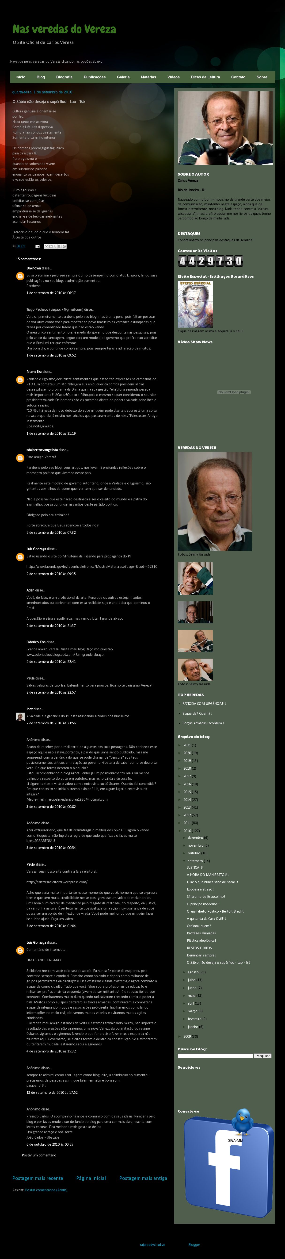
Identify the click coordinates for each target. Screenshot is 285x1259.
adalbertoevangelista (42, 450)
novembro (196, 846)
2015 (187, 792)
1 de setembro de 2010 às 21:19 (51, 434)
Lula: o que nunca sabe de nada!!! (212, 882)
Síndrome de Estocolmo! (206, 897)
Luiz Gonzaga (36, 549)
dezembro (196, 838)
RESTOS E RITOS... (200, 948)
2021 (187, 745)
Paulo (31, 865)
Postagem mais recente (37, 1178)
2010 (187, 831)
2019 (187, 761)
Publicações (95, 77)
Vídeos (173, 77)
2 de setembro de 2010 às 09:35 (51, 574)
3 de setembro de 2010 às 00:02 (51, 807)
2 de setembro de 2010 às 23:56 (51, 723)
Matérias (148, 77)
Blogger (194, 1245)
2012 (187, 815)
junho (193, 988)
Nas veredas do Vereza (64, 29)
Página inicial (91, 1178)
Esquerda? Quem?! (197, 714)
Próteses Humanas (201, 933)
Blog (41, 77)
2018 (187, 769)
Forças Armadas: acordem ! (203, 723)
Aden (30, 590)
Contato (238, 77)
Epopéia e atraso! (200, 889)
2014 (187, 800)
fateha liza (34, 372)
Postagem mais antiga (143, 1178)
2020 (187, 753)
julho (192, 980)
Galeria (123, 77)
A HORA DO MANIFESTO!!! (208, 875)
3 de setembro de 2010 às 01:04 (51, 926)
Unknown (34, 268)
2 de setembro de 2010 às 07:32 (51, 533)
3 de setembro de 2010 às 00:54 (51, 848)
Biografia (64, 77)
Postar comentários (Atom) (46, 1190)
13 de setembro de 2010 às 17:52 (52, 1093)
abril (191, 1004)
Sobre (262, 77)
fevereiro (195, 1019)
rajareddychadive (152, 1245)
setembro (196, 861)
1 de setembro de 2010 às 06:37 (51, 293)
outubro (194, 853)
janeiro (193, 1027)
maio (192, 996)
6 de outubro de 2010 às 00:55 (50, 1145)
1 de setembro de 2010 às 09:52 (51, 355)
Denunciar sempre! (201, 955)
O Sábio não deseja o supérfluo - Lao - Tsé (219, 963)
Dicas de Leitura (205, 77)
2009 (187, 1037)
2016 (187, 784)
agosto (194, 972)
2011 (187, 823)
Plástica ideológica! (201, 941)
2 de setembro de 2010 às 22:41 (51, 662)
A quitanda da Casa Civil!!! (206, 919)
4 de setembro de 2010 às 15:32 (51, 1051)
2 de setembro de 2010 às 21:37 (51, 626)
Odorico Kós (36, 642)
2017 (187, 776)
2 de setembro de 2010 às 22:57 (51, 693)
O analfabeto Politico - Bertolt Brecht (215, 912)
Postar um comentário (39, 1155)
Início (21, 77)
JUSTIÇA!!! (195, 868)
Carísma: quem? (199, 926)
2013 (187, 808)
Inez (30, 709)
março (193, 1011)
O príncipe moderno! (203, 904)
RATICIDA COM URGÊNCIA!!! (204, 704)
